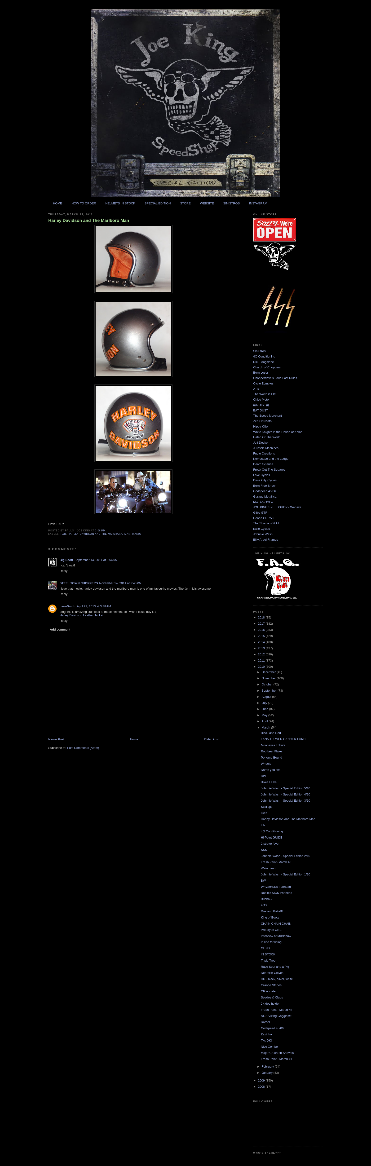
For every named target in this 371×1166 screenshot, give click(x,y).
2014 (262, 642)
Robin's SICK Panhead (276, 893)
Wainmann (268, 868)
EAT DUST (260, 410)
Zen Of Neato (262, 421)
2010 (262, 666)
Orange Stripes (271, 985)
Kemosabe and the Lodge (270, 458)
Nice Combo (269, 1046)
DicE (264, 776)
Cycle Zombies (263, 383)
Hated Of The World (266, 437)
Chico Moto (261, 399)
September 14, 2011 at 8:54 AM (96, 560)
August (267, 696)
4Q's (264, 905)
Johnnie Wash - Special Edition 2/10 (285, 856)
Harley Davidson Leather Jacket (81, 615)
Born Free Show (264, 485)
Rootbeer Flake (271, 751)
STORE (185, 203)
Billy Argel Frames (265, 539)
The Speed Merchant (267, 415)
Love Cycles (261, 475)
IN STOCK (268, 954)
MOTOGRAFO (263, 502)
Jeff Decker (261, 442)
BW (263, 880)
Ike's (264, 813)
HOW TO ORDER (83, 203)
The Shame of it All (266, 523)
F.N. (263, 825)
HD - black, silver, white (277, 979)
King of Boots (270, 917)
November (269, 678)
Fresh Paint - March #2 (276, 1009)
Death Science (263, 464)
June (265, 709)
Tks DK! (266, 1040)
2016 (262, 630)
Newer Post (56, 739)
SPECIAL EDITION (158, 203)
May (265, 715)
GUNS (265, 948)
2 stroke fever (270, 843)
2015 (262, 636)
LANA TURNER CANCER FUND (283, 739)
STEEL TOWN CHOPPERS (79, 583)
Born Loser (260, 372)
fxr (63, 534)
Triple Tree (268, 960)
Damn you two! (271, 770)
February (268, 1066)
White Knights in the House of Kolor (277, 432)
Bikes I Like (268, 782)
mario (136, 534)
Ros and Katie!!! (272, 911)
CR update (268, 991)
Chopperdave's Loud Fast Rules (275, 378)
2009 (262, 1080)
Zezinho (266, 1034)
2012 (262, 654)
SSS (264, 850)
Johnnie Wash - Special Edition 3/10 (285, 800)
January (268, 1072)
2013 (262, 648)
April (265, 721)
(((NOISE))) (261, 405)
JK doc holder (270, 1003)
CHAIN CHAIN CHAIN (276, 923)
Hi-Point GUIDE (271, 837)
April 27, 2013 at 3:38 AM (94, 606)
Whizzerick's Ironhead (276, 886)
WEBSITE (207, 203)
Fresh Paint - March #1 (276, 1059)
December (269, 672)
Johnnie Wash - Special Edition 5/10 (285, 788)
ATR (256, 389)
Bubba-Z (267, 899)
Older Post (211, 739)
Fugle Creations (264, 453)
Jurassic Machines (265, 448)
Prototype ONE (271, 930)
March (266, 727)
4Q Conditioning (264, 356)
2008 (262, 1086)
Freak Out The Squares (269, 469)
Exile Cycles (261, 528)
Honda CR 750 (263, 518)
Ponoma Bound (271, 757)
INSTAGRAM (258, 203)
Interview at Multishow (276, 936)
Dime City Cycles (265, 480)
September (270, 690)
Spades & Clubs (272, 997)
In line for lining (271, 942)
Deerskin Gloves (272, 973)
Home (134, 739)
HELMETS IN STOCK (120, 203)
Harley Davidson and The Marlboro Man (88, 220)
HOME (57, 203)
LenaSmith (67, 606)
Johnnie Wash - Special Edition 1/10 (285, 874)
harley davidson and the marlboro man (99, 534)
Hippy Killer (261, 426)
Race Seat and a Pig (275, 966)
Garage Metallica (264, 496)
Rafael (265, 1022)
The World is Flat (264, 394)
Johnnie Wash (263, 534)
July (265, 703)
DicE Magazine (263, 362)
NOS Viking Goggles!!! (276, 1016)
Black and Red (271, 733)
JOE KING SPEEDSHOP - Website (277, 507)
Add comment (60, 629)
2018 (262, 617)
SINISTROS (231, 203)
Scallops (266, 806)
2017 (262, 623)
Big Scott (66, 560)
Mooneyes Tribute (273, 745)
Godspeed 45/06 (264, 491)
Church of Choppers (267, 367)
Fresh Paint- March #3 (276, 862)
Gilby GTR (260, 512)
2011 (262, 660)
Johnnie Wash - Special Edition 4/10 (285, 794)
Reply (63, 571)
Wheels (266, 763)
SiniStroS (259, 351)
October (268, 684)
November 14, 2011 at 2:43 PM (120, 583)
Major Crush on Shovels (277, 1053)
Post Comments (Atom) (83, 748)
